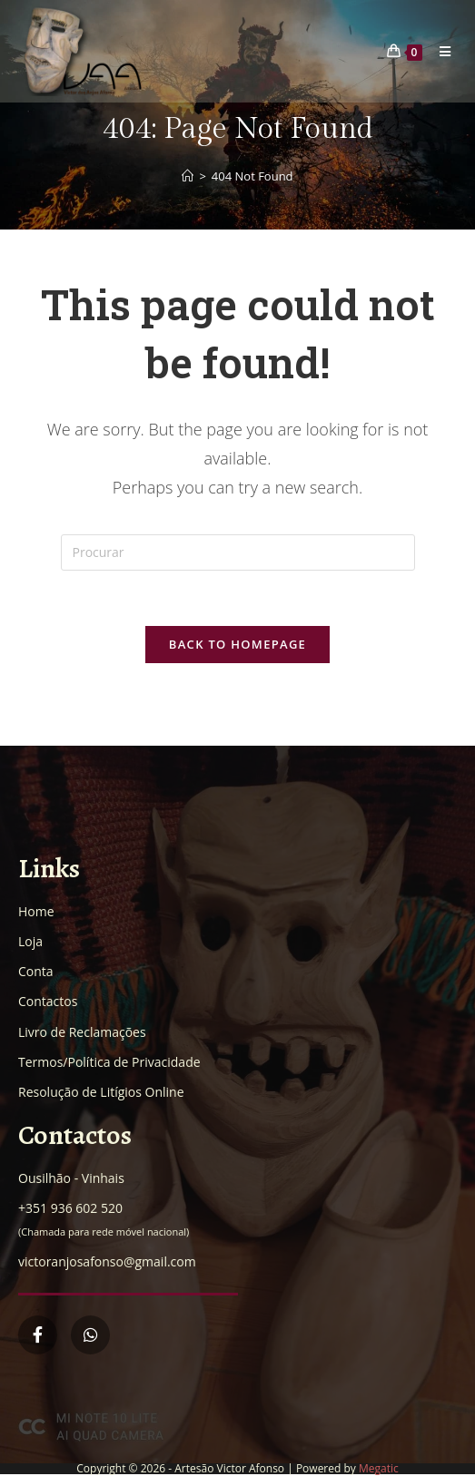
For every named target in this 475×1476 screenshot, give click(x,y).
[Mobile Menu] (438, 51)
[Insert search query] (238, 552)
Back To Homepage (237, 644)
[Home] (187, 176)
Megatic (379, 1468)
